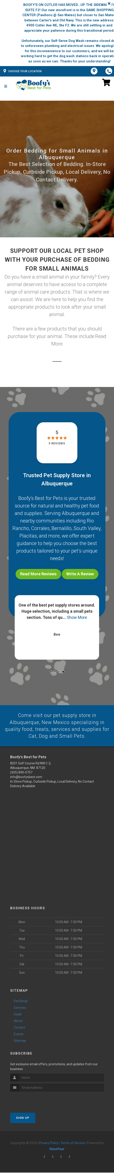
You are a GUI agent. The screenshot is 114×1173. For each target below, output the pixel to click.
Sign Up (22, 1118)
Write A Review (80, 573)
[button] (51, 672)
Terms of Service (72, 1143)
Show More (77, 617)
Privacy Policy (48, 1143)
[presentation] (34, 1100)
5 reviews (57, 443)
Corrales (40, 528)
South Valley (87, 528)
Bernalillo (61, 528)
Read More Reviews (38, 573)
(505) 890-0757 (21, 773)
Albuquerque (76, 513)
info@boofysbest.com (26, 777)
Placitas (28, 536)
